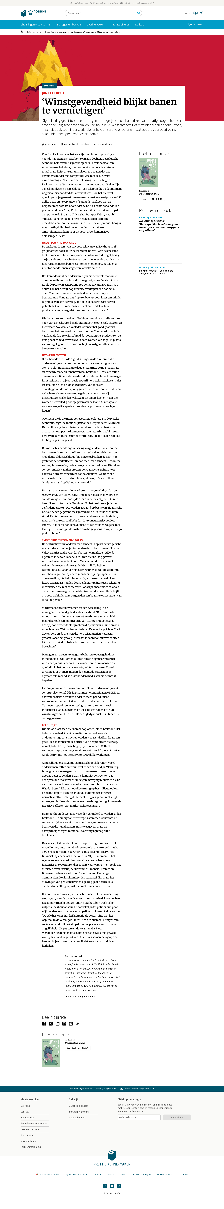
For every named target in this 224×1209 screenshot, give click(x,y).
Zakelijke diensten (78, 1106)
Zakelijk (73, 1099)
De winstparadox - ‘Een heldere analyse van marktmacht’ (156, 272)
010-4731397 (197, 24)
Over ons (25, 1106)
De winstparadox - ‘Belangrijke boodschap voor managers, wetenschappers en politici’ (160, 225)
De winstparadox (149, 193)
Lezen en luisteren (30, 1129)
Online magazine (34, 32)
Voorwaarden (27, 1117)
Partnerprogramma (31, 1147)
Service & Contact (165, 1175)
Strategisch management (55, 32)
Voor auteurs (27, 1135)
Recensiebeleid (29, 1141)
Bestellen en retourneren (34, 1123)
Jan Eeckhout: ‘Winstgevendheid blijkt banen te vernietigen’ (96, 32)
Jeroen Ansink (51, 144)
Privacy (110, 1175)
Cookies (123, 1175)
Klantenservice (30, 1099)
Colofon (97, 1175)
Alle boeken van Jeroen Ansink (81, 996)
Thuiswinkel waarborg (48, 1175)
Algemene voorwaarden (76, 1175)
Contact (25, 1111)
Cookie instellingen (142, 1175)
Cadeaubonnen (77, 1117)
